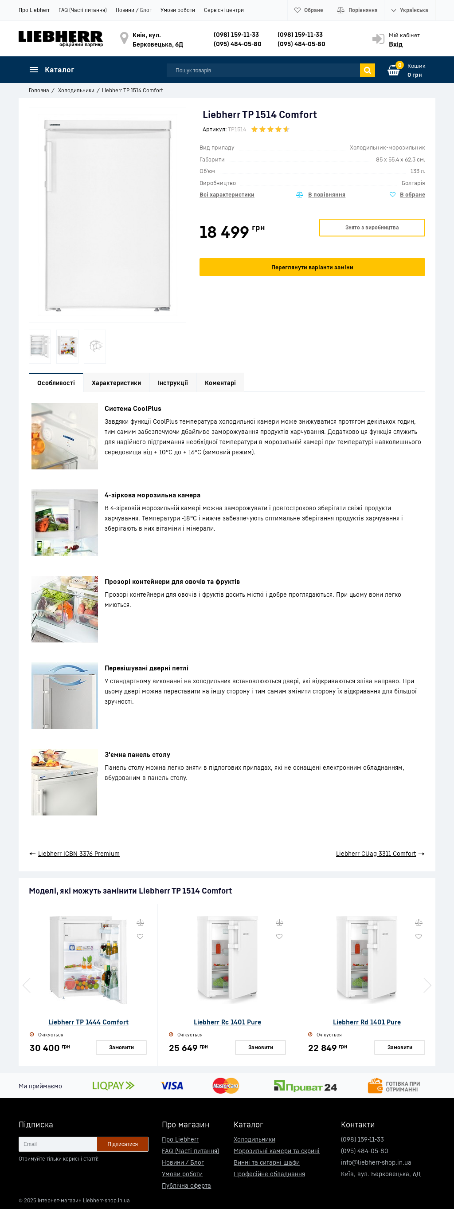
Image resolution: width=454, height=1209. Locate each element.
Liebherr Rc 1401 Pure (227, 1022)
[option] (40, 347)
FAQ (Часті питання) (83, 10)
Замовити (121, 1047)
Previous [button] (27, 985)
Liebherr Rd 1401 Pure (367, 1022)
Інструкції (173, 382)
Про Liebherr (34, 10)
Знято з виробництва (372, 227)
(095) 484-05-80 (238, 43)
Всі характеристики (227, 194)
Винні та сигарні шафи (267, 1162)
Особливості (56, 382)
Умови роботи (177, 10)
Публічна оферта (186, 1185)
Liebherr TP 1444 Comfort (88, 1022)
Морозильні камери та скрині (277, 1150)
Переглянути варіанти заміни (312, 267)
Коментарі (220, 382)
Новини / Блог (134, 10)
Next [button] (426, 985)
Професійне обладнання (269, 1173)
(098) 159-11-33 (236, 34)
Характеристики (116, 382)
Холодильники (254, 1139)
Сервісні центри (224, 10)
